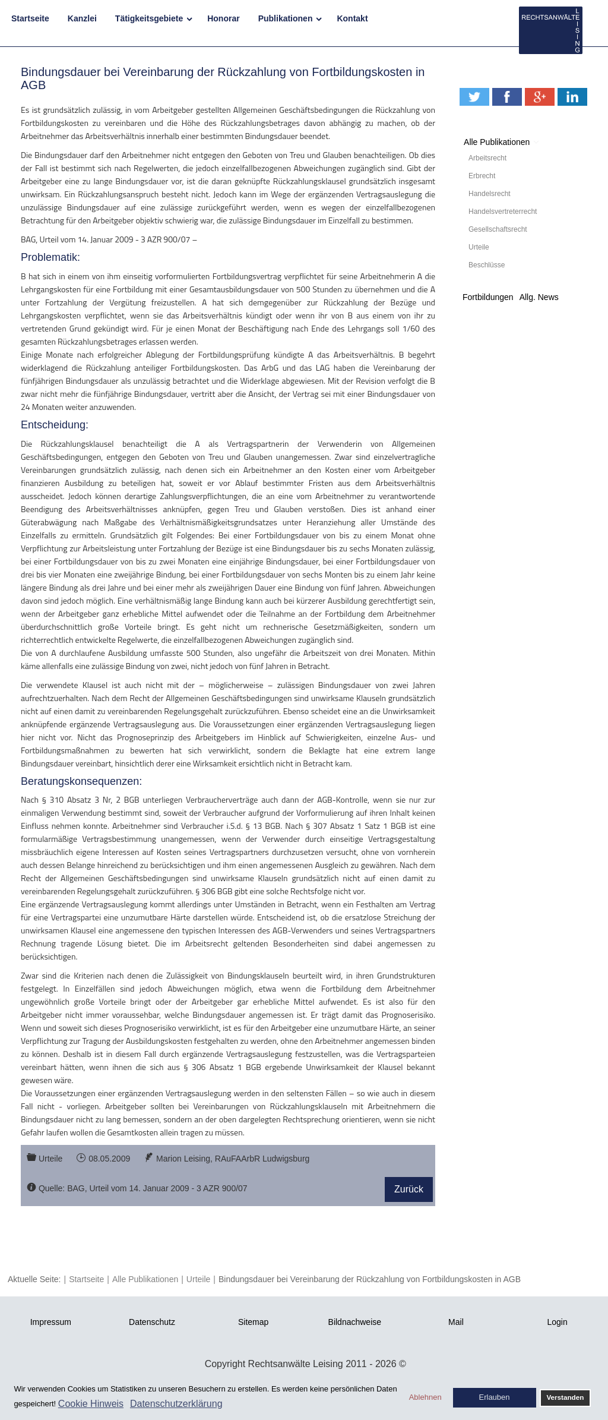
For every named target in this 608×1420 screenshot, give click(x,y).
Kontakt (352, 18)
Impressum (50, 1322)
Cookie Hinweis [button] (91, 1404)
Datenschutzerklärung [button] (176, 1404)
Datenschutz (152, 1322)
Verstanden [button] (565, 1397)
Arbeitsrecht (487, 158)
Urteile (478, 247)
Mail (456, 1322)
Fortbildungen (488, 297)
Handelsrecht (489, 194)
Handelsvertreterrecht (502, 211)
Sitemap (253, 1322)
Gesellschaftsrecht (497, 229)
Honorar (223, 18)
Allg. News (539, 297)
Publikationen (285, 18)
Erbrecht (481, 176)
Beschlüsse (486, 265)
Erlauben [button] (494, 1397)
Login (557, 1322)
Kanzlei (82, 18)
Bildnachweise (355, 1322)
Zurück (408, 1189)
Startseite (30, 18)
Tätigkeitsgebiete (149, 18)
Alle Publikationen (497, 142)
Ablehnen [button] (425, 1397)
